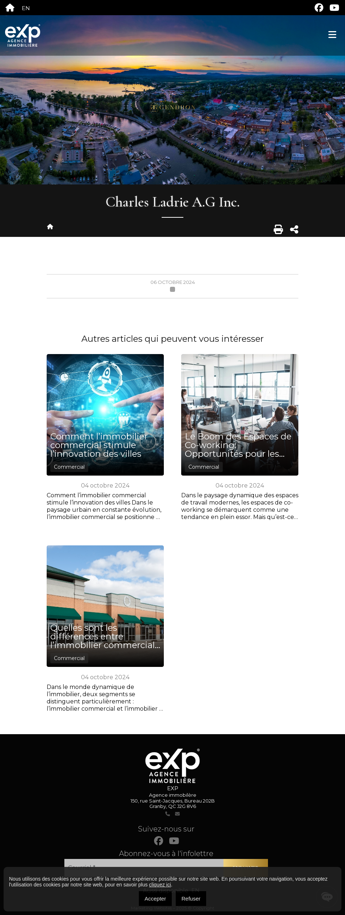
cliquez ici (160, 885)
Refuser (191, 898)
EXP (172, 788)
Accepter (155, 898)
